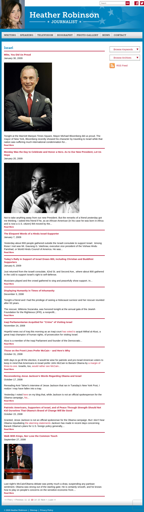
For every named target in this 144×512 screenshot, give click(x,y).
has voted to (68, 331)
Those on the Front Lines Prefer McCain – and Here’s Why (37, 350)
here (25, 394)
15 (39, 500)
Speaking (26, 35)
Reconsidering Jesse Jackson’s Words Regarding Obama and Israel (42, 376)
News (106, 35)
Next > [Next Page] (44, 500)
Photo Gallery (87, 35)
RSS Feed (122, 65)
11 (25, 500)
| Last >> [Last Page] (52, 500)
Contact (120, 35)
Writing (10, 35)
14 (35, 500)
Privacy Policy (46, 510)
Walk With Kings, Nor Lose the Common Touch (30, 436)
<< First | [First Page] (8, 500)
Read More (9, 145)
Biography (65, 35)
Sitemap (33, 510)
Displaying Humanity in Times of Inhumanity (29, 290)
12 (29, 500)
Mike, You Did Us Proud (17, 54)
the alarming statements (38, 423)
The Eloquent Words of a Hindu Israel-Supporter (31, 233)
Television (45, 35)
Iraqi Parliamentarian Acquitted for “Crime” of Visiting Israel (38, 322)
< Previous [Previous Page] (19, 500)
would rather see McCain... (46, 366)
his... (26, 397)
